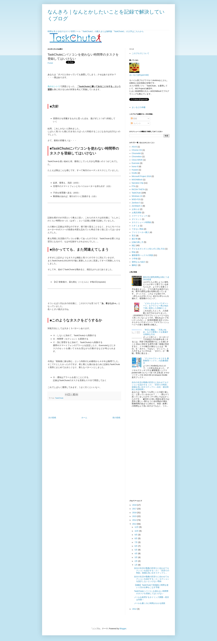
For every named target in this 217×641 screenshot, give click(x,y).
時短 (134, 252)
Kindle (134, 173)
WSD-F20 (136, 199)
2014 (134, 520)
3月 (136, 557)
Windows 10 (137, 196)
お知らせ (136, 209)
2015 (134, 516)
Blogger (123, 628)
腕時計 (135, 265)
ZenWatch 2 (137, 206)
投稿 (134, 118)
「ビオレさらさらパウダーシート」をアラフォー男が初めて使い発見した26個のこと (155, 305)
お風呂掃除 (136, 212)
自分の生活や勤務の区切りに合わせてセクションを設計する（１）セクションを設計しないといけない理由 (151, 578)
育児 (134, 235)
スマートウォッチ (139, 216)
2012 (134, 609)
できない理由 (137, 229)
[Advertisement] (84, 408)
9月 (136, 535)
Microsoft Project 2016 (141, 176)
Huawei (135, 170)
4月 (136, 553)
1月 (136, 565)
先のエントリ (54, 86)
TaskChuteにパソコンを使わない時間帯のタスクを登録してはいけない (151, 592)
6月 (136, 546)
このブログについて (140, 53)
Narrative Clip (138, 183)
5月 (136, 550)
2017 (134, 509)
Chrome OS (137, 150)
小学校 (135, 258)
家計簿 (135, 239)
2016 (134, 512)
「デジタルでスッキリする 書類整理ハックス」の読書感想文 (156, 360)
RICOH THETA (138, 189)
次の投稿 (52, 417)
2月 (136, 561)
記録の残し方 (137, 242)
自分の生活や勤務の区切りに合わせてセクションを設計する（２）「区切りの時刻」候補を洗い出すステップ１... (151, 570)
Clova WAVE (137, 160)
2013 (134, 524)
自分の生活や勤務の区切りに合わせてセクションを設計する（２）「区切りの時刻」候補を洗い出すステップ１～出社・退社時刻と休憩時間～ (150, 385)
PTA (133, 186)
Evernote (136, 163)
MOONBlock (137, 180)
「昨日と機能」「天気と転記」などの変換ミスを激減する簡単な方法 (155, 332)
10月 (137, 531)
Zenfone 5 (136, 203)
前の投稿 (116, 417)
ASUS (134, 147)
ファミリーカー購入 (140, 232)
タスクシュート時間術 (141, 222)
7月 (136, 542)
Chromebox (137, 156)
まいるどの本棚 (138, 107)
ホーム (84, 417)
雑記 (134, 245)
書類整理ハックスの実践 (142, 255)
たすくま (136, 226)
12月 (137, 527)
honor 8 (135, 166)
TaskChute (59, 398)
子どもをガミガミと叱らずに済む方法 (148, 249)
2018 (134, 505)
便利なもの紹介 (138, 262)
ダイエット (136, 219)
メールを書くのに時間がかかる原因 (149, 603)
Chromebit (136, 153)
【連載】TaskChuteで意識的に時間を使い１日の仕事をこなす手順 (151, 586)
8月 (136, 538)
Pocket (50, 63)
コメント (136, 123)
